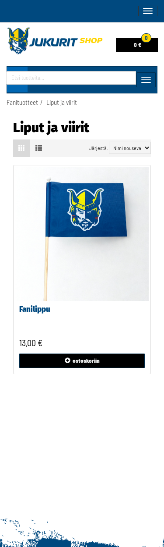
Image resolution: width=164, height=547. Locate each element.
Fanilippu (34, 309)
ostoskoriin (82, 360)
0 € (142, 43)
